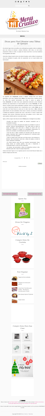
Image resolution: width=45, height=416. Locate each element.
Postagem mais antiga (35, 194)
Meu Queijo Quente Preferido (25, 294)
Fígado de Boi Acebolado (24, 277)
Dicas (26, 45)
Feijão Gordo (21, 299)
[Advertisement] (22, 313)
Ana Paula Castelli (13, 402)
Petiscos (29, 45)
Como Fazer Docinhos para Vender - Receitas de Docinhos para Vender (25, 289)
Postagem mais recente (9, 194)
